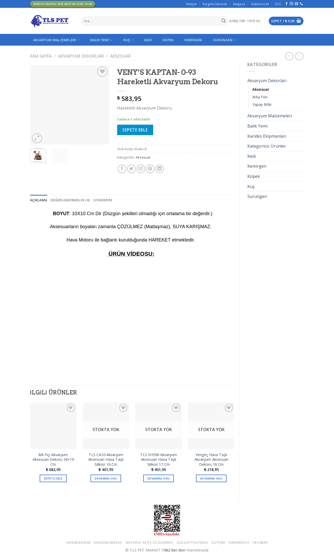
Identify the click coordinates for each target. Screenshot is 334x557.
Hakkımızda (260, 4)
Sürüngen (224, 40)
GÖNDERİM (102, 200)
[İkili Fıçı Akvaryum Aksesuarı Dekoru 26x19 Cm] (53, 425)
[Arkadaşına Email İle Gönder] (140, 169)
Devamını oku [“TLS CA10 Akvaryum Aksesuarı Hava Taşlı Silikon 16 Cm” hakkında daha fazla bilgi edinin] (106, 478)
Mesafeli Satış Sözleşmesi (149, 542)
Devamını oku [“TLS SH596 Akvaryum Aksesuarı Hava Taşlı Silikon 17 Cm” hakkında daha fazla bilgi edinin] (158, 478)
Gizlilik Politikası (192, 542)
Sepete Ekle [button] (53, 478)
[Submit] (223, 21)
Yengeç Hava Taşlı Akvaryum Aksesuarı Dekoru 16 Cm (211, 459)
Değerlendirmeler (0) (70, 200)
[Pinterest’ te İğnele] (150, 169)
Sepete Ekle (135, 130)
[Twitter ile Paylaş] (131, 169)
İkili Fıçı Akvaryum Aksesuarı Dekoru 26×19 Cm (53, 459)
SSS (278, 4)
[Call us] (301, 4)
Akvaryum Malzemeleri (56, 40)
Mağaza (239, 4)
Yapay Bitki (261, 104)
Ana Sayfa (41, 56)
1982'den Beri (173, 550)
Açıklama (38, 200)
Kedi (148, 40)
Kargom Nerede (215, 4)
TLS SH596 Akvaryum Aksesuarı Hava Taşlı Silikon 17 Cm (158, 459)
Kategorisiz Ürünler (266, 146)
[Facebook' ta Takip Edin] (286, 4)
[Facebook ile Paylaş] (122, 169)
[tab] (38, 200)
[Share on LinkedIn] (159, 169)
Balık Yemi (101, 40)
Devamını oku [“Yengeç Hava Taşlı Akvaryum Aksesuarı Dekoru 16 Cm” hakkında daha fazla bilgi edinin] (211, 478)
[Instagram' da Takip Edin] (291, 4)
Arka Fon (259, 96)
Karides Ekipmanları (266, 136)
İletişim (191, 4)
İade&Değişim (78, 542)
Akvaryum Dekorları (81, 56)
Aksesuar (120, 56)
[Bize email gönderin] (296, 4)
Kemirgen (193, 40)
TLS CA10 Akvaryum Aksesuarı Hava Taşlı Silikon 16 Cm (105, 459)
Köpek (168, 40)
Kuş (128, 40)
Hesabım (260, 542)
